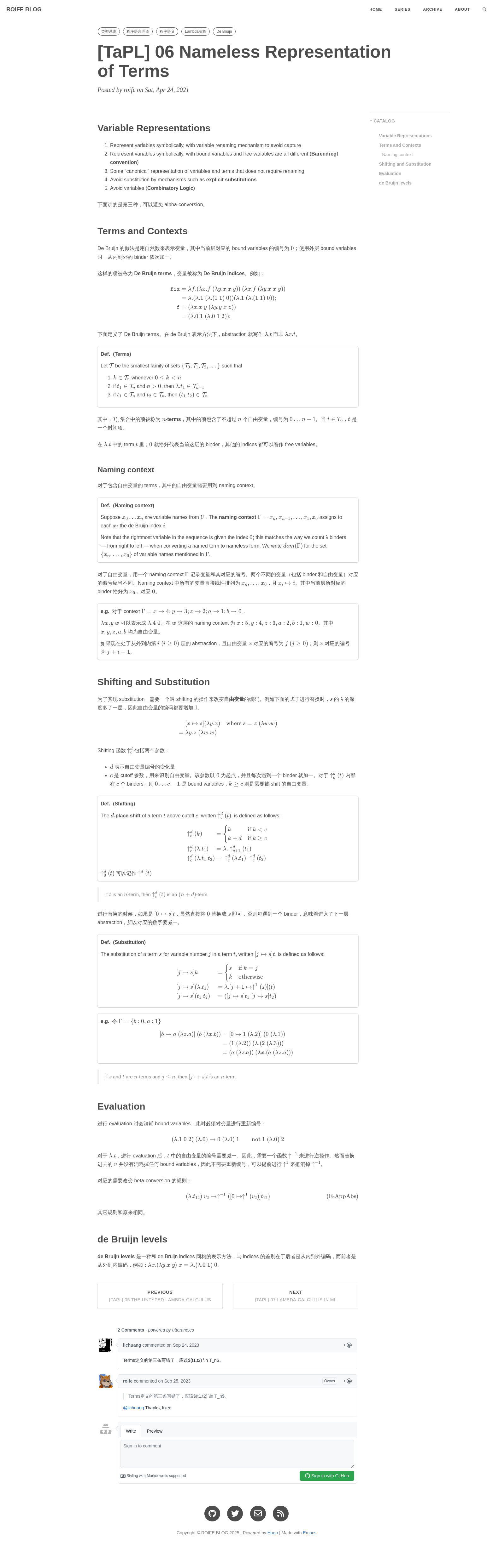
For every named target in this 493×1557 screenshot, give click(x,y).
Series (402, 9)
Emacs (309, 1532)
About (462, 9)
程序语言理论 (137, 31)
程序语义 (167, 31)
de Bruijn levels (395, 182)
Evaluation (390, 173)
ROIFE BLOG (24, 9)
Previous (160, 1296)
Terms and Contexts (400, 145)
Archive (432, 9)
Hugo (272, 1532)
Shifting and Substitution (405, 164)
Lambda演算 (195, 31)
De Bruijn (224, 31)
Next (296, 1296)
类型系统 (108, 31)
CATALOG (384, 120)
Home (375, 9)
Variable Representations (405, 135)
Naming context (397, 154)
